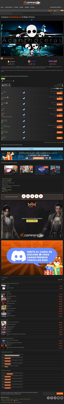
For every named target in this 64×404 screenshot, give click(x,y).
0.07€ (59, 93)
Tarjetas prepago (8, 7)
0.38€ (59, 104)
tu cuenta (31, 148)
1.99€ (59, 138)
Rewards (21, 7)
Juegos (2, 7)
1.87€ (59, 132)
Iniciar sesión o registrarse (56, 7)
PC (3, 78)
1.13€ (59, 116)
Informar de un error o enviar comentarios (53, 142)
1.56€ (59, 121)
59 (2, 104)
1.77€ (59, 127)
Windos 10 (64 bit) (8, 189)
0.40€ (59, 110)
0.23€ (59, 99)
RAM (3, 191)
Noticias (32, 7)
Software (16, 7)
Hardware (27, 7)
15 (2, 128)
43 (2, 110)
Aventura (9, 180)
